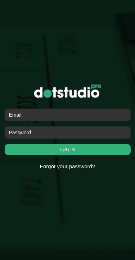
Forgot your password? (67, 166)
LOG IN (67, 149)
